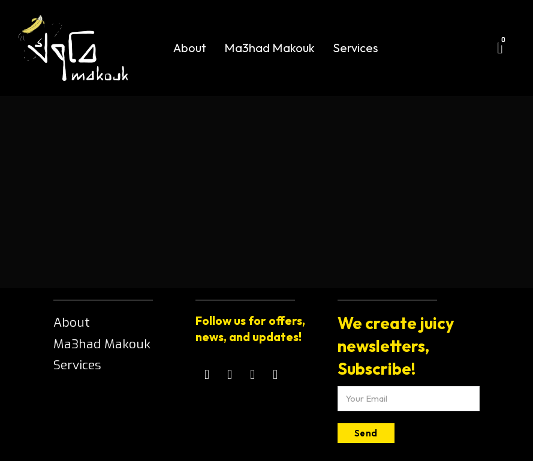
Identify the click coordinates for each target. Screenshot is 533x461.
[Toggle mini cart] (500, 48)
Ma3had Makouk (269, 47)
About (189, 47)
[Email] (409, 398)
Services (355, 47)
